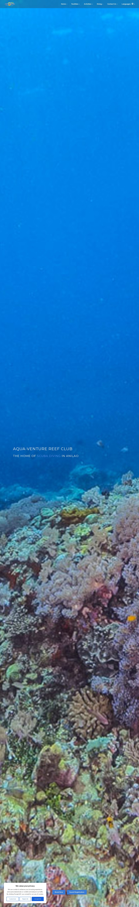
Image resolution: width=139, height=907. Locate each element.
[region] (25, 893)
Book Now (59, 892)
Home (64, 4)
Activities (88, 4)
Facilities (75, 4)
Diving (100, 4)
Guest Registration (76, 892)
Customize (12, 899)
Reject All (25, 899)
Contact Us (112, 4)
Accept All (37, 899)
